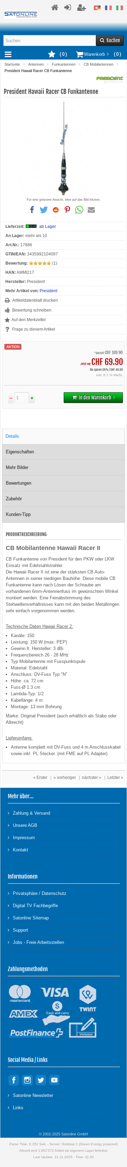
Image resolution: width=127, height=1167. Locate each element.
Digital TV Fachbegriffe (33, 905)
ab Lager (47, 226)
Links (15, 1107)
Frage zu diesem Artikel (33, 329)
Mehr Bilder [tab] (17, 467)
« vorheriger (65, 777)
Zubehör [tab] (14, 498)
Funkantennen (64, 64)
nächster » (91, 777)
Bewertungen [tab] (18, 483)
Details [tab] (12, 436)
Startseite (12, 64)
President (48, 290)
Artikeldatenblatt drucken (35, 300)
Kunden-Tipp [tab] (18, 514)
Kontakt (18, 849)
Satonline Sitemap (28, 917)
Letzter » (115, 777)
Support (18, 930)
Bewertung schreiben (31, 310)
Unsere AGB (22, 825)
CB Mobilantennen (98, 64)
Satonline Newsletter (30, 1095)
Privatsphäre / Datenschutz (37, 893)
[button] (32, 210)
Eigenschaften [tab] (20, 451)
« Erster (40, 777)
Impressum (21, 837)
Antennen (36, 64)
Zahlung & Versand (29, 813)
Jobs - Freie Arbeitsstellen (36, 942)
